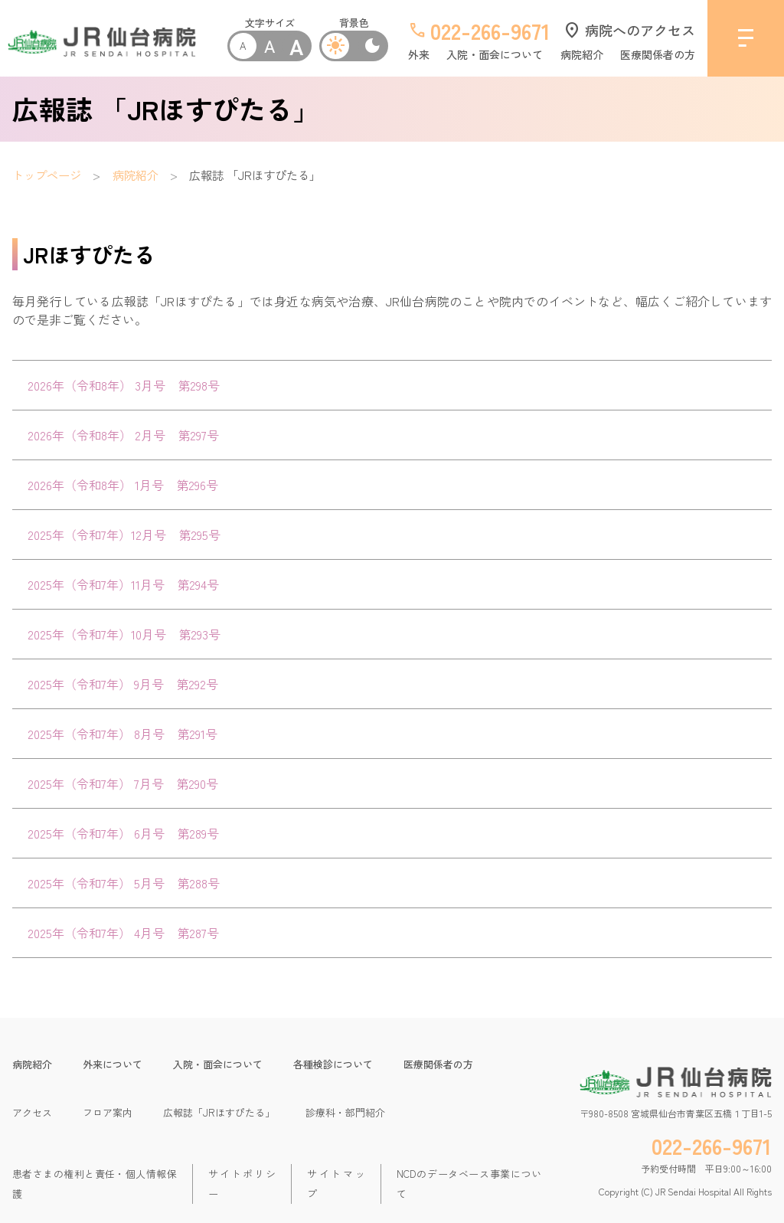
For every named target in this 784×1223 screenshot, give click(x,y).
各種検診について (333, 1064)
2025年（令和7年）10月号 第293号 (124, 634)
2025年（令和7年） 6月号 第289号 (123, 833)
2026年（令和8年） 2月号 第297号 (123, 435)
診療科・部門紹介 (345, 1112)
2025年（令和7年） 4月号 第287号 (123, 933)
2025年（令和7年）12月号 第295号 (124, 534)
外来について (112, 1064)
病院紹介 (581, 54)
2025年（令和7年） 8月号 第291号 (122, 733)
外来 (419, 54)
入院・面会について (494, 54)
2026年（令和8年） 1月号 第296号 (123, 485)
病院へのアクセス (629, 30)
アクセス (32, 1112)
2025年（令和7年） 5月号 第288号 (124, 883)
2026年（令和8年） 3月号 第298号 (124, 385)
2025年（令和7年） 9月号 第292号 (123, 684)
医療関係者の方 (657, 54)
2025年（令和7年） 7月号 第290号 (123, 783)
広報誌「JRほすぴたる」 (219, 1112)
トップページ (46, 174)
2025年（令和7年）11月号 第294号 (123, 584)
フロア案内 (107, 1112)
